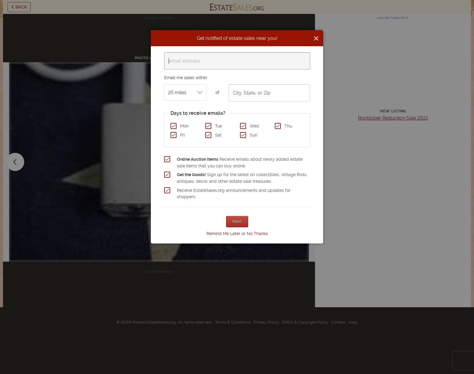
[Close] (316, 38)
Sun (253, 135)
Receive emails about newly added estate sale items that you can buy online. (240, 162)
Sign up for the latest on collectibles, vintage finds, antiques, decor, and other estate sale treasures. (242, 178)
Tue (218, 126)
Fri (182, 135)
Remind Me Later (223, 233)
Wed (254, 126)
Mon (184, 126)
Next (237, 221)
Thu (288, 126)
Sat (218, 135)
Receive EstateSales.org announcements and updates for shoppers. (234, 193)
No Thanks (257, 233)
